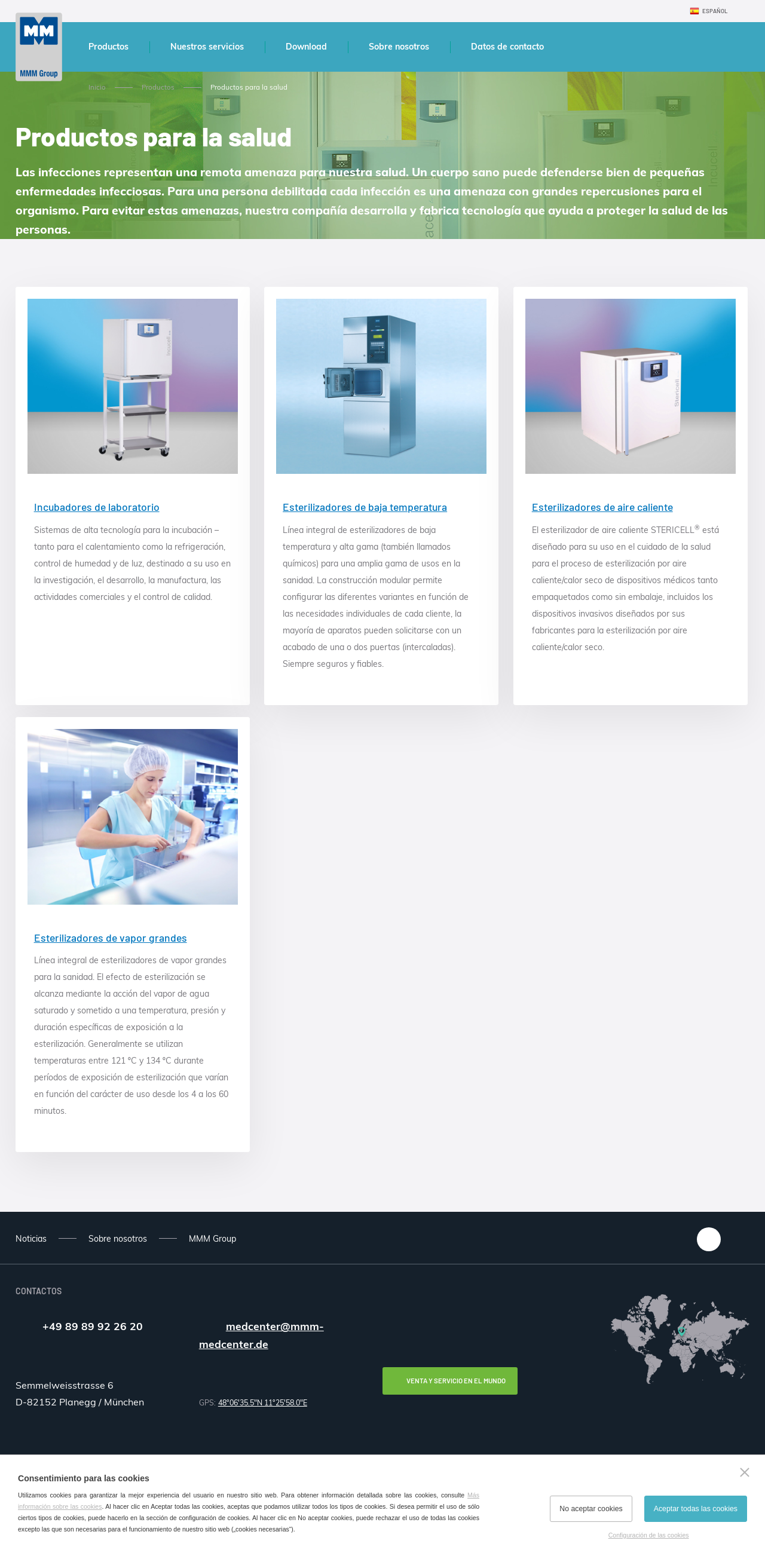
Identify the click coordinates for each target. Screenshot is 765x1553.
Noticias (31, 1238)
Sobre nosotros (399, 46)
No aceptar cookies (590, 1509)
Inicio (97, 87)
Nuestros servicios (207, 46)
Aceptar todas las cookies (696, 1509)
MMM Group (212, 1238)
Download (306, 46)
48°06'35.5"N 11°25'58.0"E (262, 1402)
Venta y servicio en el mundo (456, 1380)
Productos (108, 46)
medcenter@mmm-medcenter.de (261, 1334)
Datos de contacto (507, 46)
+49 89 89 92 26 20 (92, 1326)
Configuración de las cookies (648, 1535)
